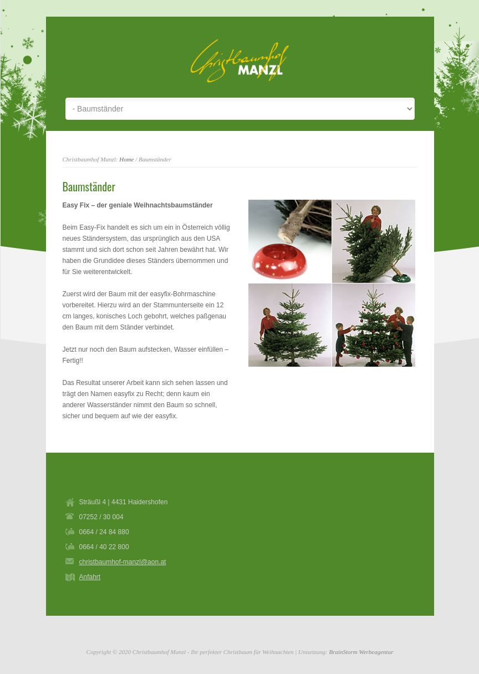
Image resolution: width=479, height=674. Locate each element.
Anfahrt (90, 577)
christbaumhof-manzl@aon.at (122, 562)
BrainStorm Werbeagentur (361, 651)
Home (126, 159)
